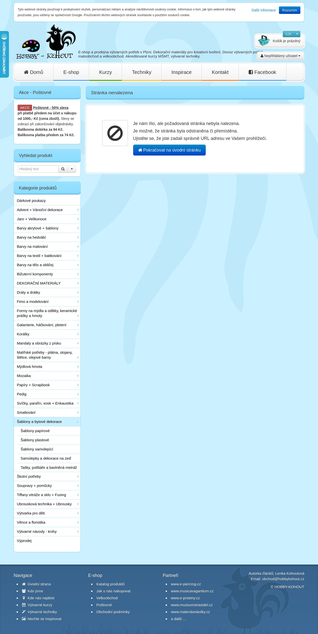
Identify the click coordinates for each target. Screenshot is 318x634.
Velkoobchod (107, 598)
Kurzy (105, 72)
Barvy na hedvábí (31, 237)
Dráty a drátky (28, 292)
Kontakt (220, 72)
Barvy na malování (32, 246)
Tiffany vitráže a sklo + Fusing (41, 495)
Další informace (264, 10)
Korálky (23, 334)
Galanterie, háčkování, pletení (41, 325)
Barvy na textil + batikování (39, 256)
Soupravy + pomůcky (34, 485)
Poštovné (41, 108)
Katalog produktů (110, 584)
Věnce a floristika (31, 522)
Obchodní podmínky (113, 612)
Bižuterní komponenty (35, 274)
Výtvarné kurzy (37, 605)
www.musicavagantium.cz (192, 591)
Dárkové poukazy (31, 200)
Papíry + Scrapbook (33, 385)
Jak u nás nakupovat (113, 591)
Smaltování (26, 412)
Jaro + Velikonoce (31, 219)
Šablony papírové (35, 431)
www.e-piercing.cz (186, 584)
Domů (33, 72)
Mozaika (24, 376)
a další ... (178, 619)
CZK (288, 34)
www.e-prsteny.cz (185, 598)
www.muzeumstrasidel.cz (192, 605)
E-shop (71, 72)
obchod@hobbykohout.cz (283, 579)
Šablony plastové (35, 440)
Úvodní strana (36, 584)
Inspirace (181, 72)
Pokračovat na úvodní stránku (169, 150)
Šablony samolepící (37, 449)
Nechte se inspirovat (41, 619)
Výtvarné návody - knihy (37, 531)
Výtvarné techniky (39, 612)
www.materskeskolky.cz (190, 612)
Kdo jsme (32, 591)
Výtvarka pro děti (31, 513)
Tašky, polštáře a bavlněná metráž (49, 467)
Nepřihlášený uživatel (280, 56)
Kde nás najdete (38, 598)
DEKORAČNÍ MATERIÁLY (39, 283)
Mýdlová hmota (29, 366)
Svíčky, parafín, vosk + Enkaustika (45, 403)
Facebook (262, 72)
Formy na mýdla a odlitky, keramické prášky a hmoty (47, 313)
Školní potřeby (29, 476)
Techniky (141, 72)
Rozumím (289, 10)
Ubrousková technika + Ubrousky (44, 504)
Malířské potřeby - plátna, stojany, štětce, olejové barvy (45, 354)
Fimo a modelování (33, 301)
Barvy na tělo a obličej (35, 265)
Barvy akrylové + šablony (37, 228)
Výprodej (24, 541)
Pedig (21, 394)
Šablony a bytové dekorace (39, 421)
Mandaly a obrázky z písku (39, 343)
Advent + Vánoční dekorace (40, 210)
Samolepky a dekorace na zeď (46, 458)
